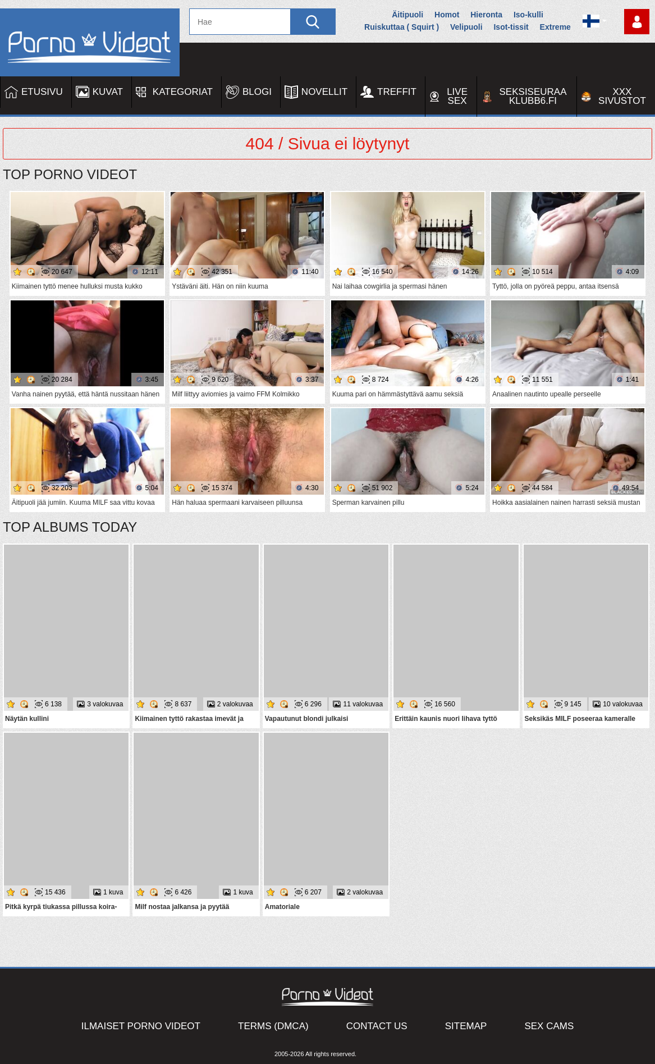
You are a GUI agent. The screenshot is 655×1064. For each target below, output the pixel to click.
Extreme (555, 26)
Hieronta (486, 14)
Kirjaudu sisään (636, 21)
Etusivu (42, 91)
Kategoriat (183, 91)
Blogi (257, 91)
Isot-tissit (510, 26)
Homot (446, 14)
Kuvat (108, 91)
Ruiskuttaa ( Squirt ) (401, 26)
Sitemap (466, 1026)
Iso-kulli (528, 14)
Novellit (324, 91)
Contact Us (376, 1026)
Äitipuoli (407, 14)
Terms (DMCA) (273, 1026)
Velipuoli (466, 26)
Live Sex (457, 96)
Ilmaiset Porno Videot (140, 1026)
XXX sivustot (622, 96)
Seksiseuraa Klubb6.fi (533, 96)
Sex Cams (549, 1026)
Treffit (396, 91)
